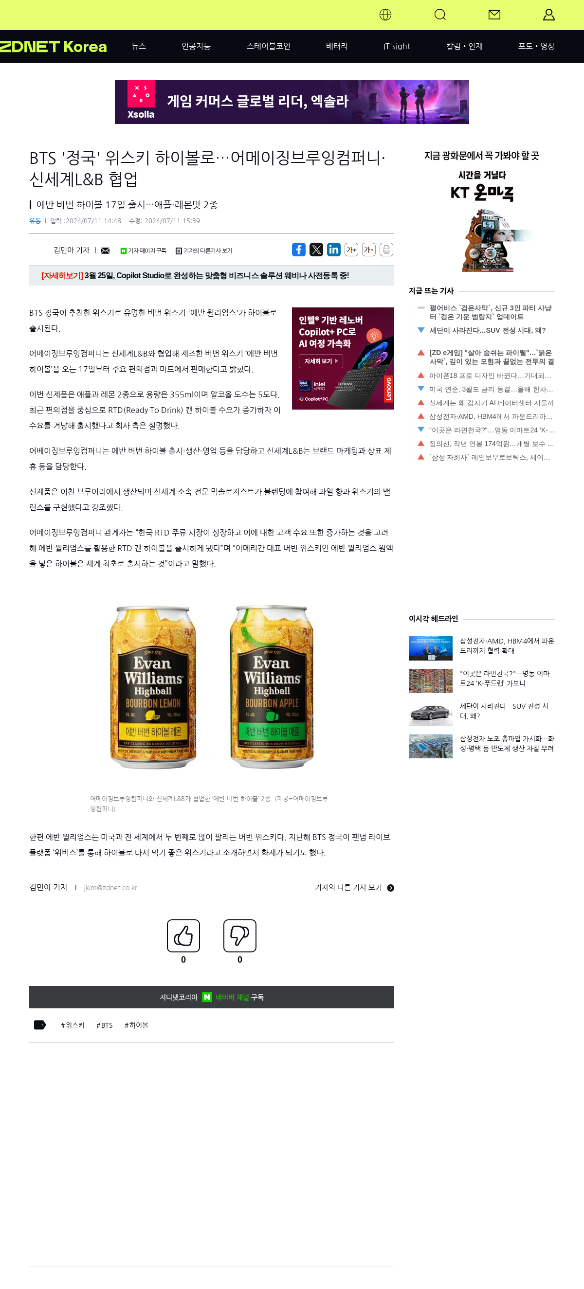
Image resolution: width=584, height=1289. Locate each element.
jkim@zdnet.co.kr (110, 887)
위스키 (75, 1025)
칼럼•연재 (464, 46)
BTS (107, 1025)
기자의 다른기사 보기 (204, 251)
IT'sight (396, 46)
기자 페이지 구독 (143, 251)
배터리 (337, 46)
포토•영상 (536, 46)
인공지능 (196, 46)
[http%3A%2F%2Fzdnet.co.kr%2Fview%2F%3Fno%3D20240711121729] (334, 249)
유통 (35, 221)
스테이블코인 (269, 46)
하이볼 (138, 1025)
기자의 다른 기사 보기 (354, 887)
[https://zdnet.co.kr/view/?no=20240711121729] (299, 249)
